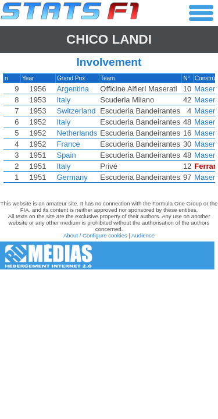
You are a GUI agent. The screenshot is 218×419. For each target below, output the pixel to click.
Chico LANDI (109, 39)
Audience (143, 235)
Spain (66, 155)
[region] (109, 131)
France (68, 144)
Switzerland (76, 110)
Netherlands (77, 133)
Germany (72, 177)
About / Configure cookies (95, 235)
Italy (64, 99)
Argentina (73, 88)
